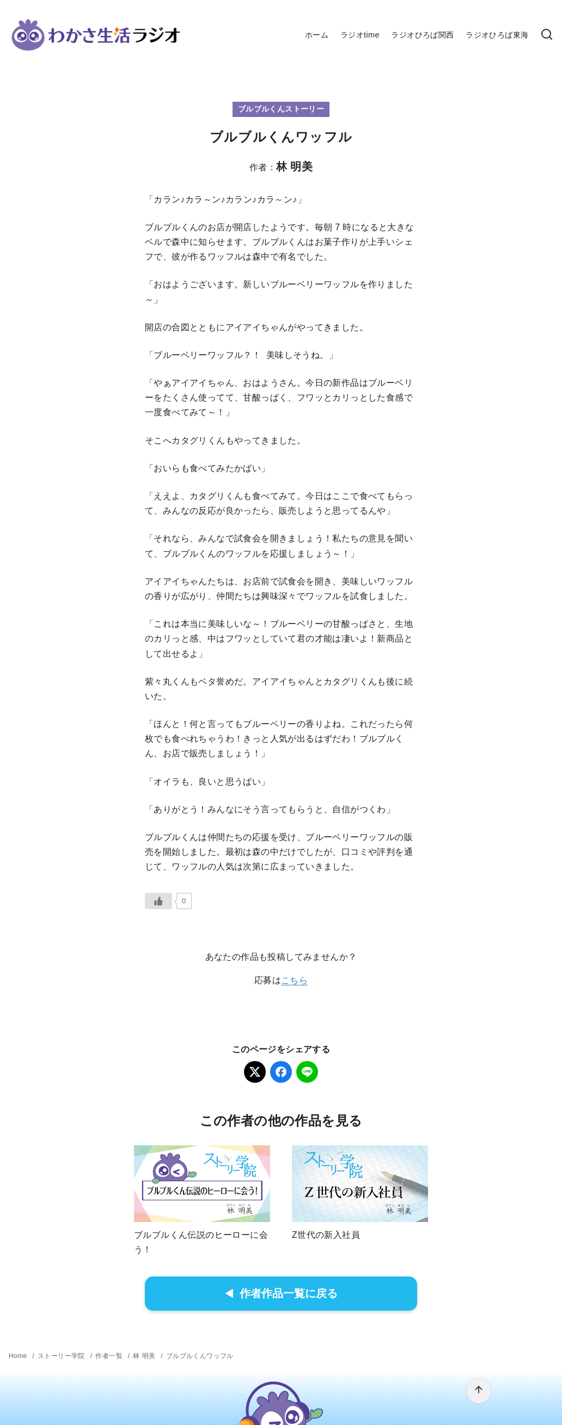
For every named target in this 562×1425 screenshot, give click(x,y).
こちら (294, 980)
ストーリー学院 (61, 1356)
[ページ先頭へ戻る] (479, 1390)
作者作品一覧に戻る (281, 1293)
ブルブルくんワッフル (200, 1356)
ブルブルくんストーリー (281, 108)
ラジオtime (360, 34)
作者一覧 (109, 1356)
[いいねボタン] (158, 901)
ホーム (316, 34)
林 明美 (144, 1356)
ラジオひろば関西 (422, 34)
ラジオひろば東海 (497, 34)
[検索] (546, 35)
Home (18, 1356)
